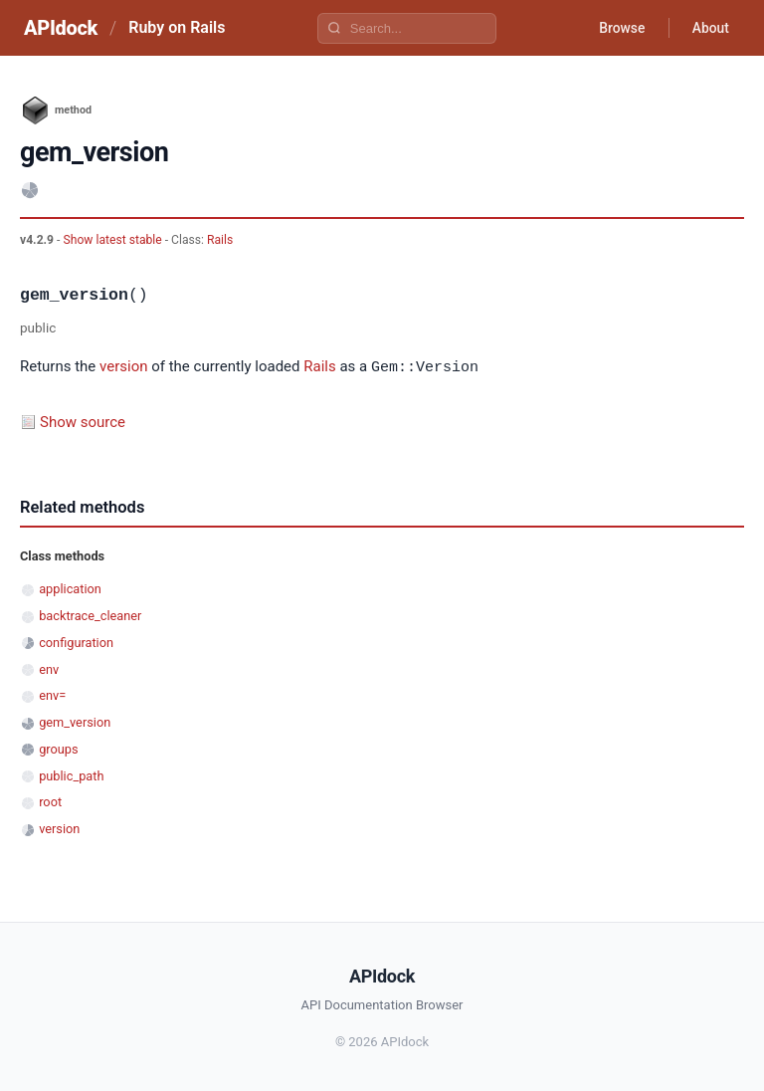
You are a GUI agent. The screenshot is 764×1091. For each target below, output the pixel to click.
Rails (220, 240)
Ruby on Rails (176, 27)
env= (52, 694)
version (123, 367)
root (50, 800)
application (70, 587)
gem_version (74, 721)
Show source (82, 421)
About (709, 28)
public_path (71, 774)
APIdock (60, 28)
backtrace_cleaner (90, 614)
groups (58, 748)
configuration (76, 641)
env (49, 668)
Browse (619, 28)
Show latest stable (113, 240)
